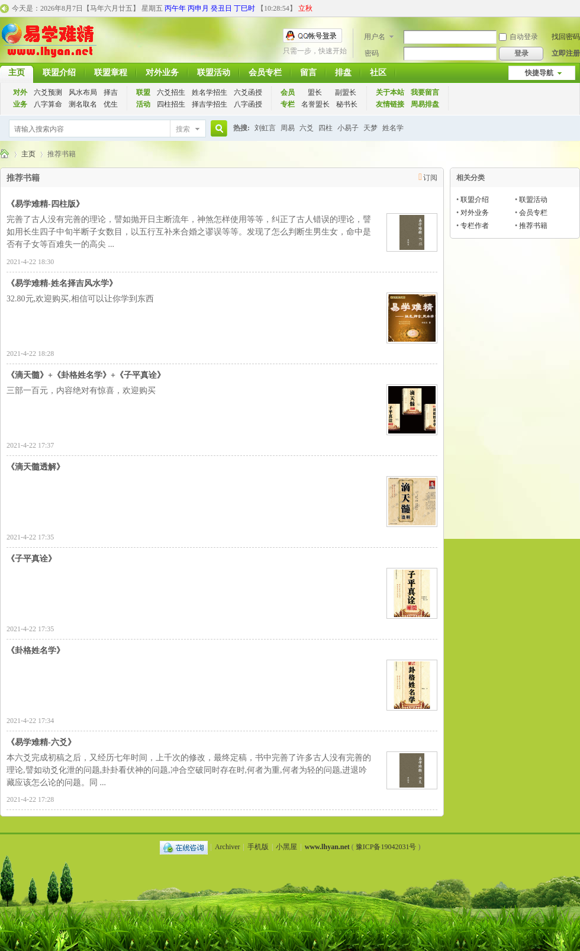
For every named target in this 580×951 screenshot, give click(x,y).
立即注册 (566, 53)
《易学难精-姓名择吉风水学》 (62, 283)
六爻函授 (248, 92)
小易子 (348, 128)
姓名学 (393, 128)
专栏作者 (474, 225)
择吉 (111, 92)
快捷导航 (539, 73)
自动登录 (518, 37)
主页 (28, 154)
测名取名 (83, 104)
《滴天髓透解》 (36, 466)
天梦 (370, 128)
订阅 (430, 178)
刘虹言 (265, 128)
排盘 (343, 72)
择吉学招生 (209, 104)
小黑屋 (286, 847)
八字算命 (48, 104)
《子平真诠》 (31, 558)
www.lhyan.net (327, 847)
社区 (378, 72)
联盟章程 (110, 72)
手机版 (258, 847)
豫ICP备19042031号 (386, 847)
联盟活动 (213, 72)
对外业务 (162, 72)
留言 (308, 72)
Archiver (227, 847)
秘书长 (346, 104)
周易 (288, 128)
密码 (372, 53)
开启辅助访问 (577, 8)
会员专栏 (265, 72)
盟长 (315, 92)
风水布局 (83, 92)
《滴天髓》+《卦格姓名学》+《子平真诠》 (86, 375)
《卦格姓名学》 (36, 650)
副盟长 (345, 92)
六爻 (306, 128)
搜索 (183, 129)
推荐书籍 (533, 225)
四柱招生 (171, 104)
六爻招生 (171, 92)
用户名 (374, 37)
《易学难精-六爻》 (41, 742)
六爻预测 (48, 92)
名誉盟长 (315, 104)
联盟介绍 (59, 72)
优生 (111, 104)
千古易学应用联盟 (4, 154)
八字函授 (248, 104)
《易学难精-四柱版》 (45, 204)
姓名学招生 (209, 92)
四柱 (325, 128)
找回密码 (566, 37)
